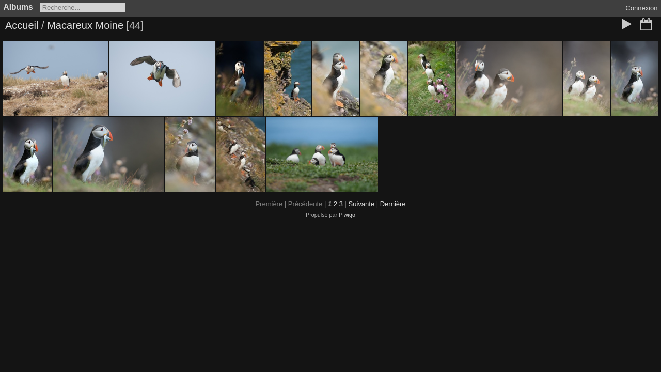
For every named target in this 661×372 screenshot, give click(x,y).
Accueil (21, 25)
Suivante (361, 204)
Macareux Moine (85, 25)
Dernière (393, 204)
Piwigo (347, 215)
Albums (18, 7)
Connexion (641, 8)
